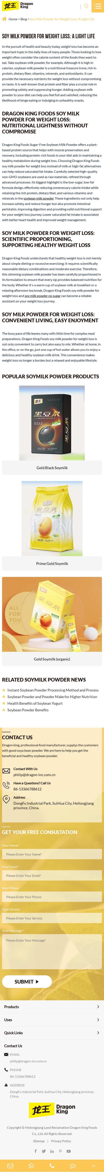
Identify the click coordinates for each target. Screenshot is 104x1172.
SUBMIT (27, 982)
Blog (23, 19)
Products (11, 1006)
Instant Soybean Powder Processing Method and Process (50, 690)
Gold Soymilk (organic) (52, 659)
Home (13, 19)
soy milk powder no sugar (43, 296)
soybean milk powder (39, 198)
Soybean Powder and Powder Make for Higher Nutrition (49, 696)
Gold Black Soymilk (52, 467)
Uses (8, 1019)
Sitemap (39, 1141)
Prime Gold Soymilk (52, 563)
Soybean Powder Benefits (25, 710)
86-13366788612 (27, 789)
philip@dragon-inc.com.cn (34, 774)
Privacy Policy (61, 1141)
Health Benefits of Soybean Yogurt (32, 703)
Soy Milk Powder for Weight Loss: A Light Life (62, 19)
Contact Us (13, 1046)
